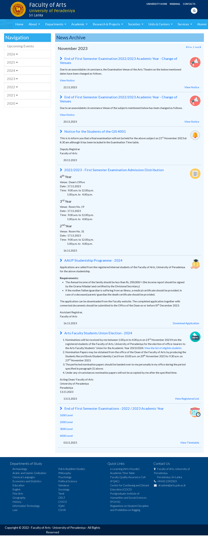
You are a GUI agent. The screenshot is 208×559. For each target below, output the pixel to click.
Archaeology (19, 468)
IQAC (61, 505)
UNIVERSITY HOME (156, 4)
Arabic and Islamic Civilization (29, 473)
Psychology (65, 477)
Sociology (63, 489)
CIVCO (62, 501)
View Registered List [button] (187, 398)
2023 (12, 79)
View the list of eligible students (163, 348)
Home (19, 24)
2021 (12, 95)
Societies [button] (134, 24)
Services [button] (184, 24)
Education (18, 485)
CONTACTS (189, 4)
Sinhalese (63, 485)
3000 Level (66, 428)
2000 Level (66, 422)
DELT (61, 497)
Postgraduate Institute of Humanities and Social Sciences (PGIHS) (128, 497)
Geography (18, 497)
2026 (12, 54)
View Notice (67, 80)
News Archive (71, 37)
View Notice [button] (191, 87)
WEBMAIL (175, 4)
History (16, 501)
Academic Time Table (122, 473)
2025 (12, 62)
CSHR (62, 509)
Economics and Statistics (26, 481)
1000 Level (66, 415)
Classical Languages (23, 477)
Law (14, 509)
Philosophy (64, 473)
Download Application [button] (186, 323)
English (16, 489)
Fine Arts (17, 493)
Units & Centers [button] (159, 24)
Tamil (61, 493)
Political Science (67, 481)
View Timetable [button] (189, 442)
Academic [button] (78, 24)
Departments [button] (54, 24)
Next (198, 47)
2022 (12, 87)
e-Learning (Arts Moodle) (124, 468)
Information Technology (26, 505)
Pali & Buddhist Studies (71, 468)
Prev (189, 47)
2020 (12, 103)
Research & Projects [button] (107, 24)
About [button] (33, 24)
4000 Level (66, 435)
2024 (12, 70)
